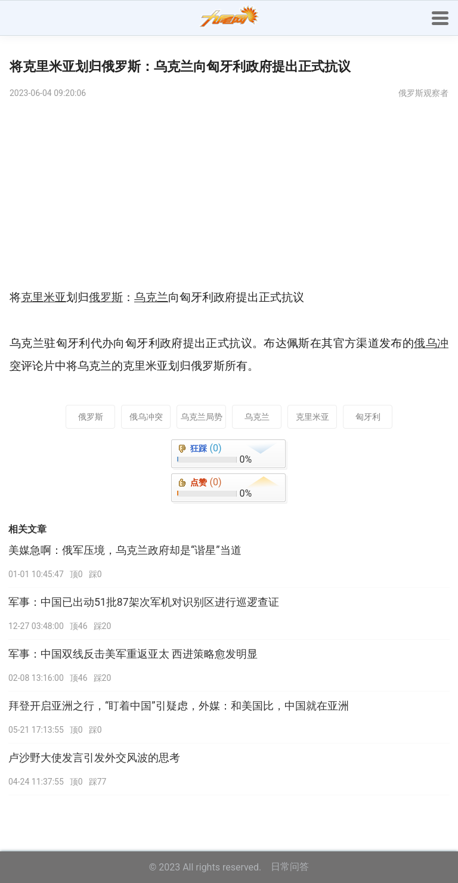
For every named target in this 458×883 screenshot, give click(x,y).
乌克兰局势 (201, 417)
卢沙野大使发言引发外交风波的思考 (94, 758)
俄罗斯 (90, 417)
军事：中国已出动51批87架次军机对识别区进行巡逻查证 (143, 602)
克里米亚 (312, 417)
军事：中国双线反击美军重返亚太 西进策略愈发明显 (133, 654)
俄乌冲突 (146, 417)
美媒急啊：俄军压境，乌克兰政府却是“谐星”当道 (125, 550)
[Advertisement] (229, 196)
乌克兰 (257, 417)
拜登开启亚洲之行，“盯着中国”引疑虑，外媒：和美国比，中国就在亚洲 (178, 706)
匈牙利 (367, 417)
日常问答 (290, 866)
